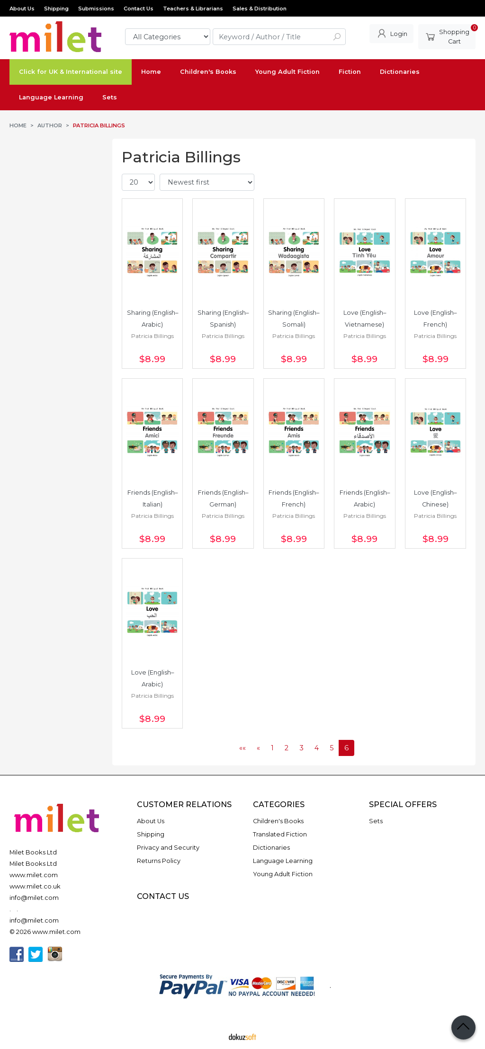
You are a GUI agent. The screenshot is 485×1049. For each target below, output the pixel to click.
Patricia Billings (152, 335)
